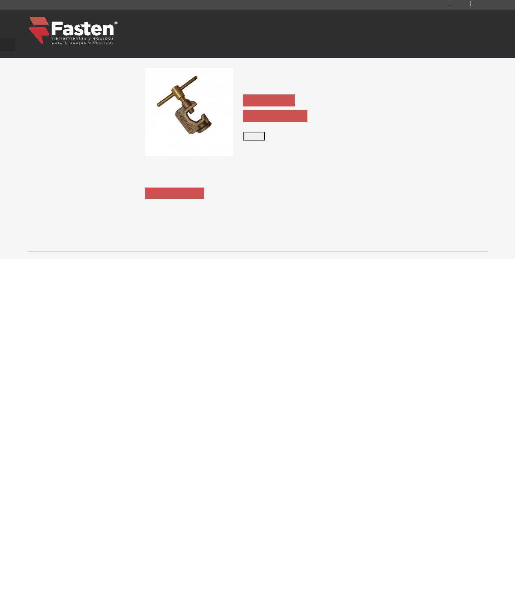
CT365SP (354, 399)
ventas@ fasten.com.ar (238, 547)
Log (453, 4)
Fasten (88, 590)
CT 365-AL (449, 399)
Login (478, 4)
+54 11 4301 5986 (230, 537)
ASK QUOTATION (270, 101)
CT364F (166, 399)
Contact (424, 4)
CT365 (260, 399)
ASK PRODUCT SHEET (277, 116)
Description (176, 233)
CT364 (72, 399)
